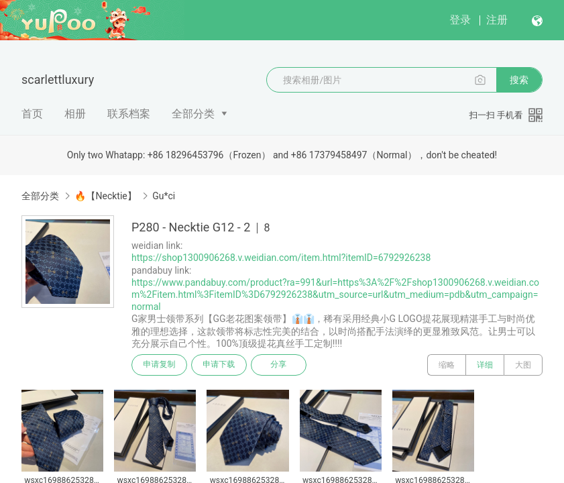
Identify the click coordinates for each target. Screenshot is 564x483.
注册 (497, 19)
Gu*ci (163, 196)
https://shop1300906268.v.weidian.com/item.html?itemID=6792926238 (281, 257)
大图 (523, 365)
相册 (75, 113)
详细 (485, 365)
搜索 (519, 79)
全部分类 (193, 113)
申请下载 (220, 365)
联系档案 (128, 113)
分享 (280, 365)
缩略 (447, 365)
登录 (460, 19)
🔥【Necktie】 (105, 196)
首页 (32, 113)
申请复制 (160, 365)
